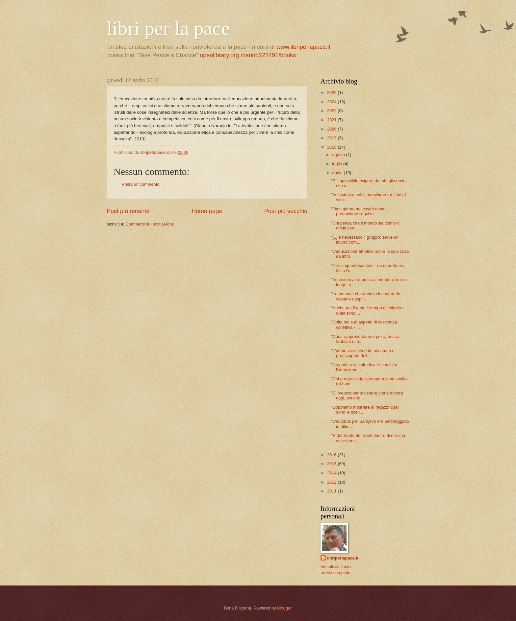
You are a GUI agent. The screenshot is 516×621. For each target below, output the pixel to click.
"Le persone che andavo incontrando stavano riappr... (365, 296)
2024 (332, 101)
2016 (332, 454)
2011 (332, 491)
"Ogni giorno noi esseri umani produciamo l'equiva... (358, 211)
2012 (332, 482)
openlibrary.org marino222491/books (248, 55)
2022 (332, 110)
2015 (332, 463)
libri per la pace (168, 28)
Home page (207, 211)
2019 (332, 137)
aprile (338, 172)
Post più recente (128, 211)
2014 (332, 472)
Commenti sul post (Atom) (149, 224)
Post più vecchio (285, 211)
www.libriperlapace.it (303, 47)
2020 (332, 129)
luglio (337, 163)
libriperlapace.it (342, 558)
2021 (332, 119)
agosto (339, 154)
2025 (332, 92)
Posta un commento (141, 184)
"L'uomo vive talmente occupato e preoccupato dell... (362, 353)
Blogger (284, 608)
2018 (332, 147)
